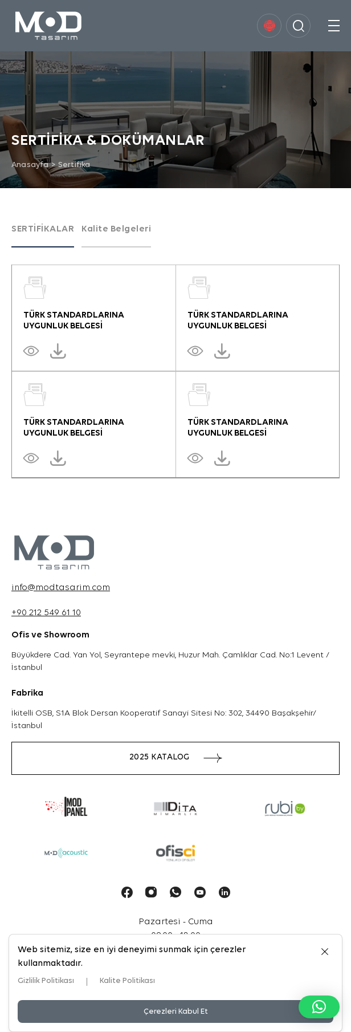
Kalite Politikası (127, 981)
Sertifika (74, 165)
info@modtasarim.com (60, 587)
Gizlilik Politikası (46, 981)
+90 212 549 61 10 (46, 612)
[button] (319, 1007)
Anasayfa (30, 165)
